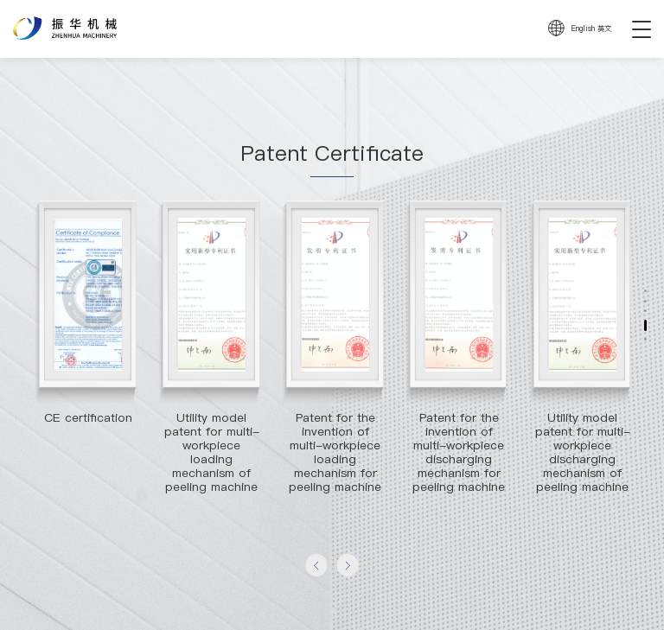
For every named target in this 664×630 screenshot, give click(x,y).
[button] (316, 565)
